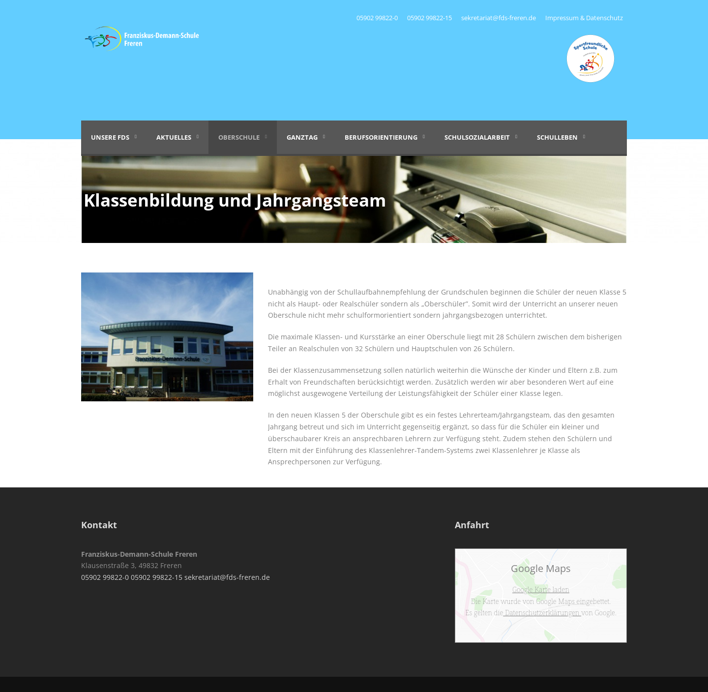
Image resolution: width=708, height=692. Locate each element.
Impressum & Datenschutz (584, 17)
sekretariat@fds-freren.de (498, 17)
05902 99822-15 (429, 17)
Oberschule (239, 137)
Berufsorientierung (381, 137)
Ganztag (302, 137)
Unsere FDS (110, 137)
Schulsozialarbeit (477, 137)
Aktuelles (173, 137)
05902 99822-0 (377, 17)
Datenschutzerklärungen (542, 612)
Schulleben (557, 137)
